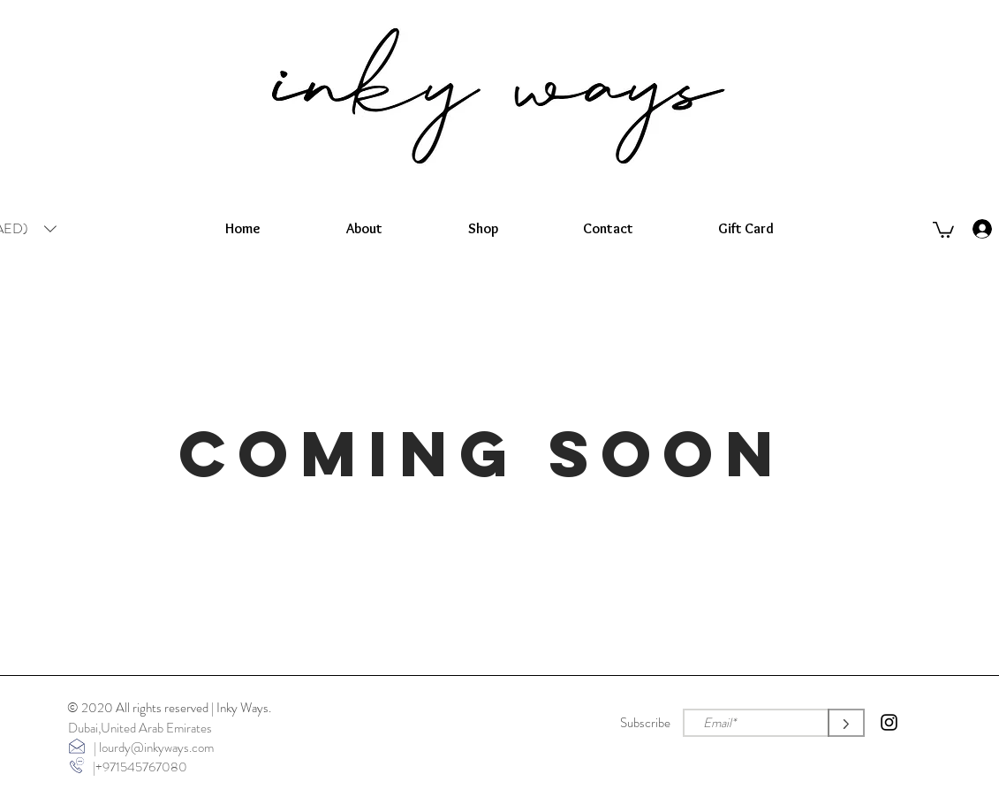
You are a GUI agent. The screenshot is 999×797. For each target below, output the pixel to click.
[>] (846, 723)
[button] (943, 229)
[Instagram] (889, 722)
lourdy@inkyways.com (156, 747)
